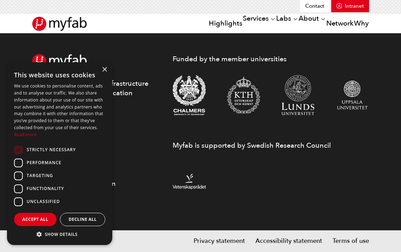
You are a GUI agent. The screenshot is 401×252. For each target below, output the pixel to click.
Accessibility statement (288, 241)
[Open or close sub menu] (235, 24)
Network (327, 23)
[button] (59, 234)
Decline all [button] (83, 219)
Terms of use (351, 241)
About (289, 23)
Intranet (354, 5)
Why (357, 23)
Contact (314, 5)
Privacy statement (219, 241)
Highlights (182, 23)
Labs (255, 23)
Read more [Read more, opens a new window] (25, 135)
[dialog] (59, 153)
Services (219, 23)
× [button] (104, 69)
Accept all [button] (35, 219)
